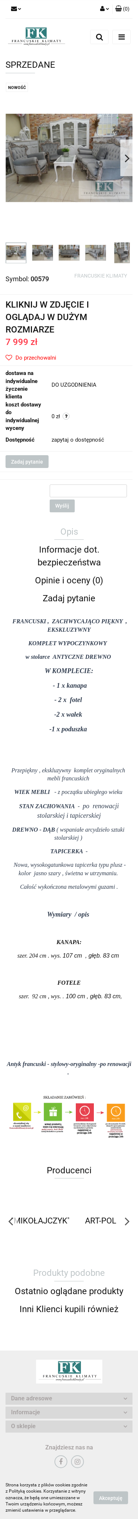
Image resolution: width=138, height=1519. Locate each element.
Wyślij (62, 506)
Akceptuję (111, 1498)
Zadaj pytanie (27, 462)
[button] (122, 9)
